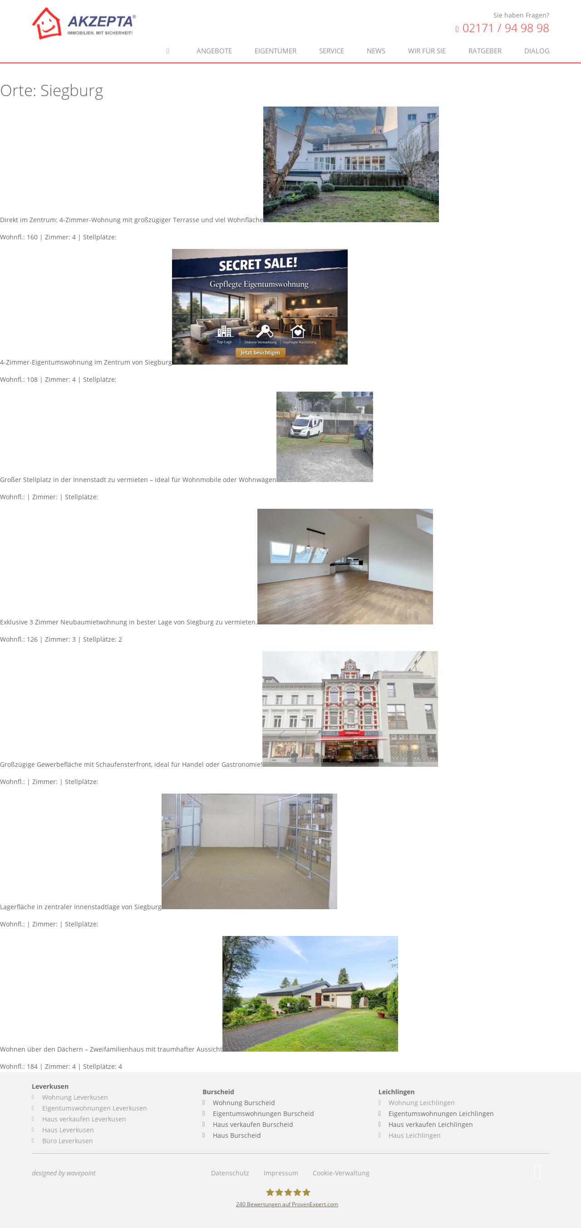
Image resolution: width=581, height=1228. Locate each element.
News (376, 41)
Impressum (281, 1173)
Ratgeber (485, 41)
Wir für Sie (427, 41)
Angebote (214, 41)
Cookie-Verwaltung (341, 1173)
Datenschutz (230, 1173)
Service (331, 41)
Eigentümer (275, 41)
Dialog (537, 41)
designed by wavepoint (63, 1173)
